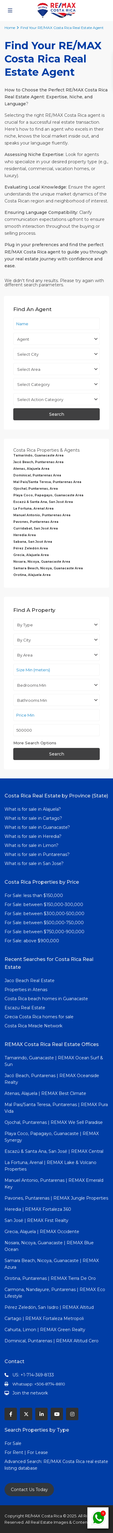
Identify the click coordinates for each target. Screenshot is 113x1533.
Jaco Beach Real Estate (30, 980)
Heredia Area (24, 535)
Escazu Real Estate (25, 1007)
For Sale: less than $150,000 (34, 895)
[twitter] (26, 1414)
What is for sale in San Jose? (34, 863)
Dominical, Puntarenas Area (37, 475)
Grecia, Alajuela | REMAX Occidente (42, 1231)
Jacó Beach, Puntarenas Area (38, 462)
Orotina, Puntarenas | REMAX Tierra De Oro (50, 1278)
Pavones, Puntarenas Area (35, 522)
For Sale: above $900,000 (32, 940)
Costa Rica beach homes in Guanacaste (46, 998)
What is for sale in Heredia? (33, 836)
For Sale (13, 1443)
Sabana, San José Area (32, 542)
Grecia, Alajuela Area (31, 555)
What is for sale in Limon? (31, 845)
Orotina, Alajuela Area (32, 575)
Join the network (30, 1393)
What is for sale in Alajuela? (33, 809)
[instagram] (72, 1414)
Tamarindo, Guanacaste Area (38, 455)
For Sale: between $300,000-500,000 (44, 913)
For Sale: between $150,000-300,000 (44, 904)
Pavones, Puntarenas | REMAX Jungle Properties (56, 1198)
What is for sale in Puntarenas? (37, 854)
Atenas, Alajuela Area (31, 469)
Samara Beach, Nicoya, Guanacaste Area (48, 568)
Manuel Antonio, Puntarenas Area (42, 515)
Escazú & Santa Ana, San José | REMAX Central (54, 1151)
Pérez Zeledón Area (30, 548)
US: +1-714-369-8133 (33, 1375)
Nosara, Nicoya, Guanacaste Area (41, 562)
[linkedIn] (41, 1414)
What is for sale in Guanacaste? (37, 827)
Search (56, 414)
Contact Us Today (29, 1489)
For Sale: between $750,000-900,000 (44, 931)
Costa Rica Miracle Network (33, 1026)
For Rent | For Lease (26, 1452)
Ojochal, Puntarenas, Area (35, 489)
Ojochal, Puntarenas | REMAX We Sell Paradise (54, 1122)
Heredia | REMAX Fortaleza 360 (38, 1209)
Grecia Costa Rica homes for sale (39, 1016)
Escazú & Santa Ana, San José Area (43, 502)
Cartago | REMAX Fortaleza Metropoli (44, 1318)
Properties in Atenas (26, 989)
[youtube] (57, 1414)
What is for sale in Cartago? (33, 818)
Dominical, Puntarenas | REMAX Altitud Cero (52, 1341)
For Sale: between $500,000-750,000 (44, 922)
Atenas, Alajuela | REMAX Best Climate (45, 1093)
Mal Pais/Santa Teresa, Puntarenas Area (47, 482)
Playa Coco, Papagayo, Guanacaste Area (48, 495)
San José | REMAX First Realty (36, 1220)
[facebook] (11, 1414)
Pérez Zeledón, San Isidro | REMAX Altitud (49, 1307)
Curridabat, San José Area (35, 528)
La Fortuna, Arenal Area (33, 508)
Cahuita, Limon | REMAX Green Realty (45, 1329)
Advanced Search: (24, 1461)
